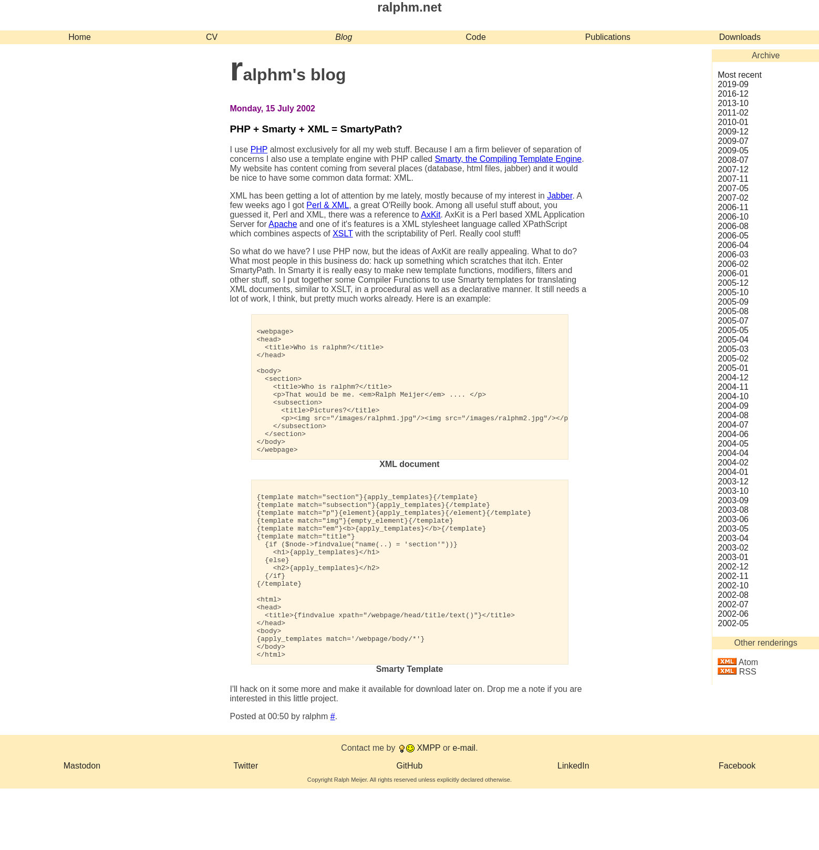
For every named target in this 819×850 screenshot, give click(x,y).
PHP (259, 149)
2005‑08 (733, 311)
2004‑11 (733, 386)
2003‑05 (733, 528)
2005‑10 (733, 292)
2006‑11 (733, 207)
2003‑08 (733, 509)
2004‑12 (733, 377)
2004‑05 (733, 443)
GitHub (410, 827)
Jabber (559, 195)
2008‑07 (733, 160)
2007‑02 (733, 197)
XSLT (343, 233)
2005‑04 (733, 339)
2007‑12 (733, 169)
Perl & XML (327, 205)
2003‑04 (733, 538)
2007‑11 (733, 178)
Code (476, 37)
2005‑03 (733, 349)
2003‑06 (733, 519)
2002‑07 (733, 604)
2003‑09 (733, 500)
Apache (282, 224)
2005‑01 (733, 368)
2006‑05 (733, 235)
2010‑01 (733, 122)
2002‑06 (733, 613)
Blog (343, 37)
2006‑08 (733, 226)
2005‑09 (733, 301)
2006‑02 (733, 264)
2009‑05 (733, 150)
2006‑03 (733, 254)
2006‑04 (733, 245)
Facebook (737, 827)
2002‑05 (733, 623)
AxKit (430, 214)
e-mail (464, 809)
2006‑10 (733, 216)
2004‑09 (733, 405)
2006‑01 (733, 273)
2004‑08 (733, 415)
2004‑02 (733, 462)
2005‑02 (733, 358)
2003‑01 (733, 557)
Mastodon (82, 827)
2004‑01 (733, 472)
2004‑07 (733, 424)
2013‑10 (733, 103)
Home (79, 37)
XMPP (428, 809)
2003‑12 (733, 481)
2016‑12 (733, 93)
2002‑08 (733, 594)
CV (211, 37)
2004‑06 (733, 434)
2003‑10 (733, 490)
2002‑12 (733, 566)
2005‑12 (733, 282)
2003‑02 (733, 547)
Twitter (245, 827)
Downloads (740, 37)
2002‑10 (733, 585)
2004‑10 (733, 396)
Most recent (740, 74)
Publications (607, 37)
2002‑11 (733, 576)
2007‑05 (733, 188)
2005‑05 (733, 330)
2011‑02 (733, 112)
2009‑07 (733, 141)
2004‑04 (733, 453)
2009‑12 (733, 131)
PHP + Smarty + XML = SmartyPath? (316, 128)
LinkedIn (573, 827)
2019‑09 (733, 84)
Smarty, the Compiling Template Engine (508, 158)
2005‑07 (733, 320)
